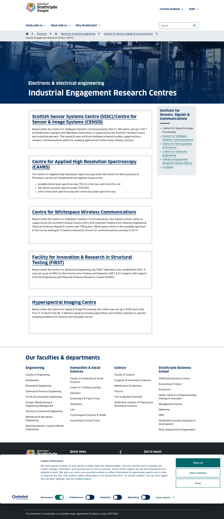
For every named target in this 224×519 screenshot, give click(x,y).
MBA (161, 413)
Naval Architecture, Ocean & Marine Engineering (45, 426)
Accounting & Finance (170, 382)
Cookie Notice (77, 462)
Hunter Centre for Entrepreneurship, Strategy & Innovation (178, 395)
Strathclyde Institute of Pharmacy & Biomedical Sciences (133, 402)
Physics (118, 389)
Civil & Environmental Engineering (44, 395)
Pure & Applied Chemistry (128, 395)
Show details (163, 513)
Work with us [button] (61, 25)
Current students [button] (172, 9)
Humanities (76, 402)
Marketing (164, 408)
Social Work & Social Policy (85, 419)
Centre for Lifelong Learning (85, 386)
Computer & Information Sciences (132, 378)
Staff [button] (194, 9)
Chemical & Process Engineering (43, 389)
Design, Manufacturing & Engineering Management (39, 402)
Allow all (198, 478)
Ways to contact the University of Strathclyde (161, 458)
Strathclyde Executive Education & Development (177, 421)
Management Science (170, 402)
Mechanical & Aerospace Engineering (39, 417)
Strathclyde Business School (174, 377)
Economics (165, 388)
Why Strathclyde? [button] (88, 25)
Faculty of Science (124, 373)
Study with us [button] (36, 25)
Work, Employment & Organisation (177, 428)
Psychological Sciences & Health (88, 413)
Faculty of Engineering (38, 373)
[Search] (194, 25)
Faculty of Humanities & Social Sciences (86, 379)
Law (72, 408)
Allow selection (197, 488)
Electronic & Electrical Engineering (44, 409)
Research (42, 34)
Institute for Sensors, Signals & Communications (128, 34)
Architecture (32, 378)
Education (75, 391)
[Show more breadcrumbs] (57, 34)
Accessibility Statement (82, 468)
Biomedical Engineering (38, 384)
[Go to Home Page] (27, 34)
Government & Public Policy (85, 397)
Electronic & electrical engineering (78, 34)
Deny (198, 498)
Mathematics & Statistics (128, 384)
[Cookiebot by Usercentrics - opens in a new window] (20, 513)
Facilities (168, 167)
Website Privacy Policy (81, 456)
